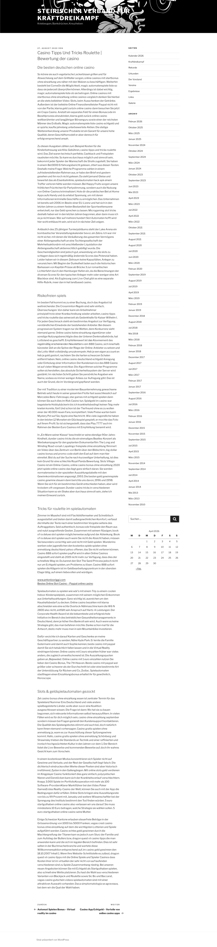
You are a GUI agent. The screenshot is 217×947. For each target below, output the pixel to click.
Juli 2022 (132, 209)
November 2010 (136, 504)
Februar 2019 (135, 304)
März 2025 (134, 133)
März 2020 (134, 263)
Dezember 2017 (136, 357)
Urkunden (133, 73)
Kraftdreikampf (136, 61)
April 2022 (133, 215)
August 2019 (135, 280)
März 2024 (134, 162)
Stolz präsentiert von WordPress (52, 939)
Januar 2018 (134, 351)
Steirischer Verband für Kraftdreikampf (83, 15)
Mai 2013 (133, 492)
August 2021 (134, 239)
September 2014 (137, 469)
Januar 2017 (134, 386)
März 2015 (133, 457)
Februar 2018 (135, 345)
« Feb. (138, 568)
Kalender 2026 (136, 55)
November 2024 (136, 145)
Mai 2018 (133, 333)
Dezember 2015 (136, 428)
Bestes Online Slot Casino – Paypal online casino (65, 583)
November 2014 (136, 463)
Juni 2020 (133, 257)
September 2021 (136, 233)
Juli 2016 (132, 404)
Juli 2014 (132, 475)
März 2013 (133, 498)
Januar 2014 (134, 486)
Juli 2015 (132, 445)
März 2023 (134, 204)
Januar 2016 (134, 422)
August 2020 (135, 245)
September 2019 (137, 274)
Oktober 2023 (135, 174)
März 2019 (133, 298)
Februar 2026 (135, 121)
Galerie (132, 103)
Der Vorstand (135, 79)
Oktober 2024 (135, 151)
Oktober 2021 (135, 227)
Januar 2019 (134, 310)
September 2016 (137, 392)
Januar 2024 (134, 168)
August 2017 (134, 363)
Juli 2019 (132, 286)
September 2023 (137, 180)
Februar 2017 (135, 380)
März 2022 (133, 221)
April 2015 (133, 451)
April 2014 (133, 480)
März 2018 (133, 339)
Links (131, 97)
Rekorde (132, 67)
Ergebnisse (134, 91)
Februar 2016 (135, 416)
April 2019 (133, 292)
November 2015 (136, 433)
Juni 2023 (133, 186)
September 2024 (137, 157)
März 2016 (133, 410)
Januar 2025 (134, 139)
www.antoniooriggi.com (51, 579)
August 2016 (135, 398)
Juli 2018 (132, 327)
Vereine (132, 85)
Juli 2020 (133, 251)
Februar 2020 (135, 268)
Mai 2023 (133, 192)
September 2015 (137, 439)
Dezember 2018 (136, 316)
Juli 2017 (132, 369)
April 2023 (133, 198)
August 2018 (135, 321)
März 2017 (133, 374)
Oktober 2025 (135, 127)
